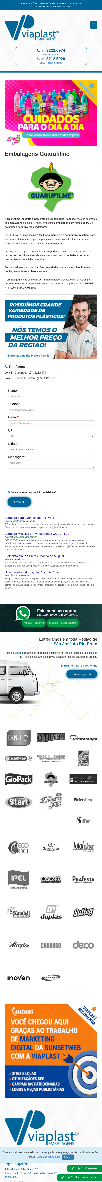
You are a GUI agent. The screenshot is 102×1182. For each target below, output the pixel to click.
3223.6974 (54, 52)
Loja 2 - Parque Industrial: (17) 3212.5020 (30, 378)
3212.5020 (52, 60)
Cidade (14, 443)
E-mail (13, 417)
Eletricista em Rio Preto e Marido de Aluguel (34, 556)
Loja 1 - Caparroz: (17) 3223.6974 (25, 372)
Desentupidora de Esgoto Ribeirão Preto (32, 572)
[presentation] (32, 479)
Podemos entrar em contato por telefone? (32, 492)
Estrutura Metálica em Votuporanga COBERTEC (37, 534)
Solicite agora (80, 675)
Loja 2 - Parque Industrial (63, 623)
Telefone (15, 404)
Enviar (20, 502)
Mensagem (17, 457)
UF (11, 430)
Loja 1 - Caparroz (34, 623)
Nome (13, 390)
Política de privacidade (48, 1157)
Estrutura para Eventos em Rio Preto (29, 518)
